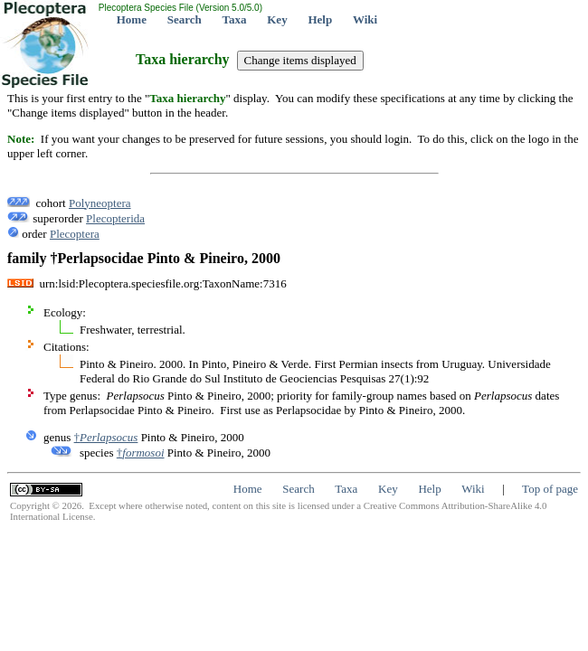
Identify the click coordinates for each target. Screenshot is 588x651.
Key (277, 19)
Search (184, 19)
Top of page (550, 488)
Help (320, 19)
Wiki (365, 19)
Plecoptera (75, 234)
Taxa (235, 19)
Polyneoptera (100, 203)
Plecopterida (115, 218)
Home (132, 19)
